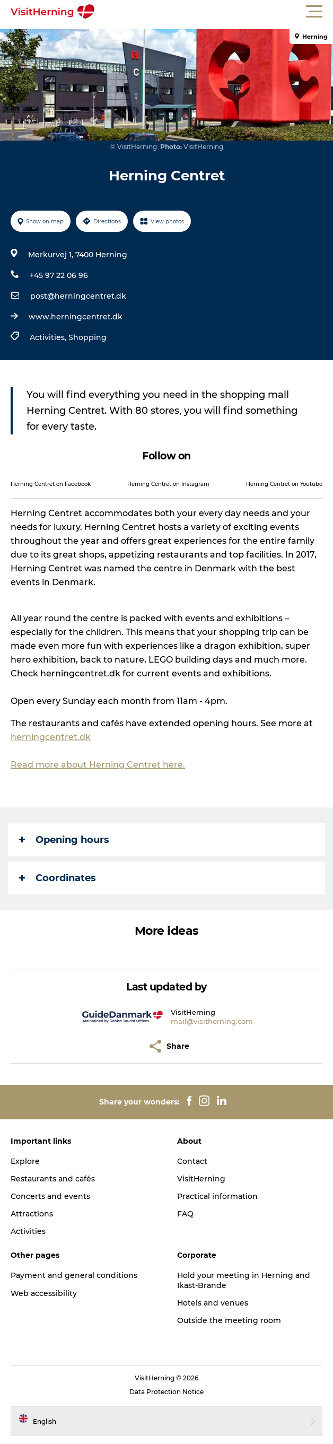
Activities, (49, 337)
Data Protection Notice (166, 1392)
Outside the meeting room (229, 1320)
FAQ (185, 1214)
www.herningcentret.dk (75, 316)
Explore (25, 1161)
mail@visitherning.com (212, 1021)
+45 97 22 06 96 (59, 275)
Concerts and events (50, 1196)
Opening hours (64, 840)
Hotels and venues (212, 1303)
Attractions (32, 1214)
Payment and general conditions (74, 1275)
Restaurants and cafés (53, 1179)
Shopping (87, 337)
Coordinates (57, 878)
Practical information (217, 1196)
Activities (28, 1231)
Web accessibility (44, 1293)
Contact (192, 1161)
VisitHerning (201, 1179)
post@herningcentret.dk (78, 296)
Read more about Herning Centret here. (98, 765)
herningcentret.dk (51, 737)
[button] (214, 11)
